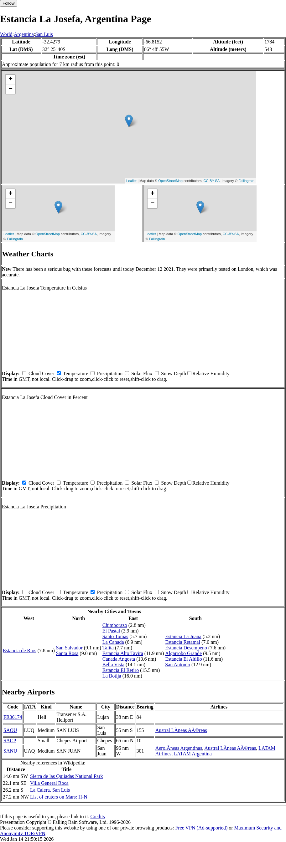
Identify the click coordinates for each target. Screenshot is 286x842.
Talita (108, 647)
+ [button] (10, 79)
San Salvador (69, 647)
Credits (97, 816)
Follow (9, 3)
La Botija (111, 675)
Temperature (75, 373)
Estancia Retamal (182, 642)
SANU (10, 751)
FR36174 (12, 717)
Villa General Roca (49, 783)
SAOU (10, 730)
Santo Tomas (115, 636)
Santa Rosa (67, 653)
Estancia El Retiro (120, 670)
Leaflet (131, 181)
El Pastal (111, 630)
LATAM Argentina (193, 753)
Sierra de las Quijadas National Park (66, 776)
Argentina (24, 34)
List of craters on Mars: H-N (58, 796)
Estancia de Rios (19, 650)
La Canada (113, 642)
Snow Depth (173, 373)
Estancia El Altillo (183, 659)
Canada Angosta (118, 659)
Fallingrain (246, 181)
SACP (9, 740)
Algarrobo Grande (183, 653)
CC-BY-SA (212, 181)
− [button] (10, 89)
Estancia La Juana (183, 636)
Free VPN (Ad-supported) (201, 827)
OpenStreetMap (170, 181)
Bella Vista (113, 664)
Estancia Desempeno (186, 647)
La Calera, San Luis (50, 790)
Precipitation (109, 373)
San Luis (44, 34)
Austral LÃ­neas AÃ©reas (181, 730)
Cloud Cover (41, 373)
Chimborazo (114, 625)
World (6, 34)
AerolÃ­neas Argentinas (178, 748)
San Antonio (177, 664)
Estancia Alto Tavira (122, 653)
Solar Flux (141, 373)
